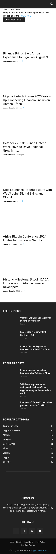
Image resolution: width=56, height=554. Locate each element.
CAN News (28, 542)
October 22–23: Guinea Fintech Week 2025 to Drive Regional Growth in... (24, 146)
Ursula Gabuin (9, 108)
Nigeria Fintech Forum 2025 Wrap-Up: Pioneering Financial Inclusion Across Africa (26, 100)
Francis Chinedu (9, 154)
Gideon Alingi (8, 61)
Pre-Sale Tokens (28, 545)
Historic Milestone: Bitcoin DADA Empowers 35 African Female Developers (26, 283)
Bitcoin (19, 542)
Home (11, 542)
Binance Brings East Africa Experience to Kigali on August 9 (25, 55)
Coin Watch (40, 542)
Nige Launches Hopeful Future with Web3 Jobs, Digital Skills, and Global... (27, 193)
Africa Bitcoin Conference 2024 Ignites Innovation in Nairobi (24, 238)
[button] (5, 4)
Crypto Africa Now (39, 550)
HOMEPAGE (25, 16)
